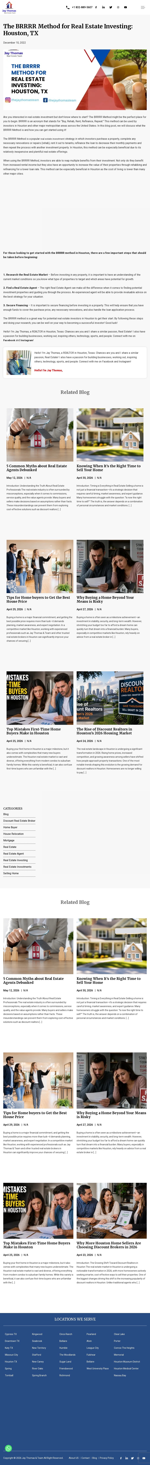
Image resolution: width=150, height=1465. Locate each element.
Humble (63, 1348)
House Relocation (13, 833)
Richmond (64, 1375)
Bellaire (63, 1341)
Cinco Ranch (65, 1334)
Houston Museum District (127, 1361)
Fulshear (91, 1354)
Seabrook (37, 1341)
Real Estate (9, 847)
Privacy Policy (107, 1458)
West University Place (98, 1368)
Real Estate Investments (17, 866)
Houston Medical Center (126, 1368)
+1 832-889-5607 (82, 7)
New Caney (38, 1361)
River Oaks (37, 1368)
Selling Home (11, 873)
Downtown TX (12, 1341)
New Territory (39, 1348)
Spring (8, 1368)
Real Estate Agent (13, 853)
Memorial (119, 1354)
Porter (117, 1341)
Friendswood (66, 1368)
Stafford (36, 1354)
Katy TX (9, 1348)
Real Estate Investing (15, 860)
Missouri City (11, 1354)
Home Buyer (10, 827)
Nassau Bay (120, 1375)
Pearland (91, 1334)
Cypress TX (11, 1334)
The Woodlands (67, 1354)
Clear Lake (119, 1334)
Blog (6, 814)
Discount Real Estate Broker (19, 820)
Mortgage (8, 840)
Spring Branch (39, 1375)
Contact (85, 1458)
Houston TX (11, 1361)
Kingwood (37, 1334)
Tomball (9, 1375)
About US (74, 1458)
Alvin (89, 1341)
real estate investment (53, 138)
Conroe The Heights (124, 1348)
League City (93, 1348)
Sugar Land (65, 1361)
